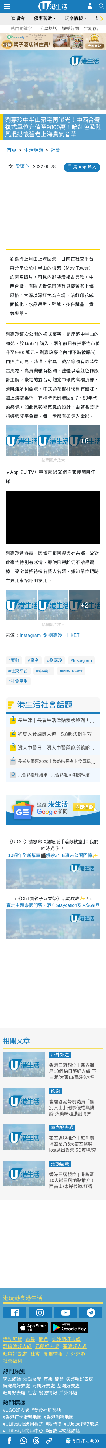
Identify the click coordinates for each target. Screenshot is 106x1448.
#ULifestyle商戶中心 (23, 1430)
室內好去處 (62, 1127)
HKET (73, 635)
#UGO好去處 (16, 1410)
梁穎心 (22, 166)
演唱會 (18, 18)
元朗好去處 (47, 1346)
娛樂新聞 (70, 28)
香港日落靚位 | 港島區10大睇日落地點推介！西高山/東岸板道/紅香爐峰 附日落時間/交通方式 (72, 1186)
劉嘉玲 (55, 660)
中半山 (45, 670)
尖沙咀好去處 (66, 1339)
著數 (15, 660)
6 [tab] (69, 41)
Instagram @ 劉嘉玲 (41, 635)
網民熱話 (12, 1379)
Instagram (82, 660)
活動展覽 (60, 1164)
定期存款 (92, 28)
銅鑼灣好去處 (17, 1346)
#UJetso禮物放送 (81, 1424)
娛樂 (55, 1091)
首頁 (11, 150)
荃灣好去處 (75, 1346)
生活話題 (33, 150)
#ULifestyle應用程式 (23, 1424)
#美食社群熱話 (46, 1410)
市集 (30, 1339)
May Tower (72, 670)
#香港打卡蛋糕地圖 (22, 1417)
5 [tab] (63, 41)
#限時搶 (54, 1424)
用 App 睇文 (84, 166)
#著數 (51, 1430)
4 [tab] (57, 41)
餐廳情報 (53, 1354)
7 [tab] (54, 48)
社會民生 (19, 681)
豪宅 (34, 660)
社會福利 (12, 1361)
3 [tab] (52, 41)
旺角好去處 (15, 1354)
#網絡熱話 (69, 1430)
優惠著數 (43, 18)
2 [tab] (46, 41)
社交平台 (19, 670)
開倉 (43, 1339)
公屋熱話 (48, 28)
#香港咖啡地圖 (58, 1417)
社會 (55, 150)
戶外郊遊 (60, 1054)
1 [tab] (40, 41)
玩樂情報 (74, 18)
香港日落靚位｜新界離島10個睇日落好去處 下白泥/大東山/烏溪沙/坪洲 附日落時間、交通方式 (72, 1077)
